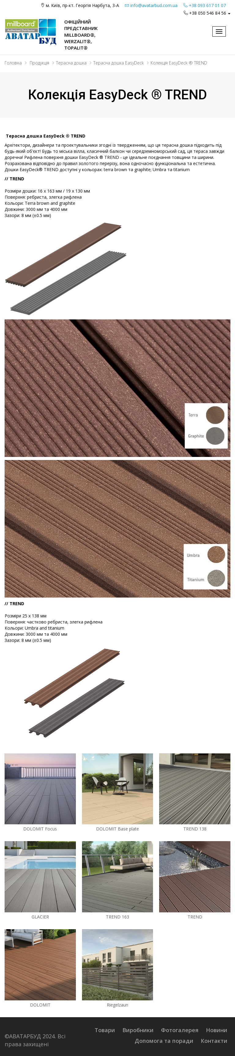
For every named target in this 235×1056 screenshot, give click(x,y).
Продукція (39, 63)
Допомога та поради (164, 1040)
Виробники (138, 1030)
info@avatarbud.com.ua (151, 5)
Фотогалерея (180, 1030)
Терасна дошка (71, 63)
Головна (13, 63)
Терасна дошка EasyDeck (118, 63)
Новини (216, 1030)
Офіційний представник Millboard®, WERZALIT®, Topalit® (81, 35)
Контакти (214, 1040)
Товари (105, 1030)
